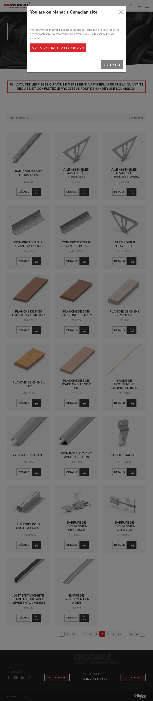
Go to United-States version (58, 48)
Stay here (112, 65)
